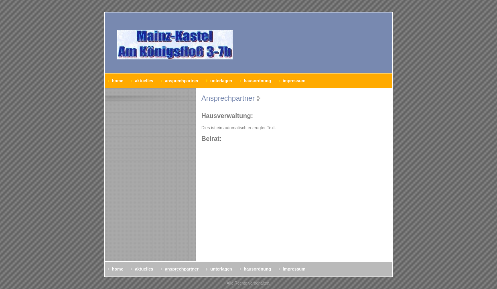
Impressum (294, 80)
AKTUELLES (144, 80)
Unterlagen (221, 80)
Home (117, 80)
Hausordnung (257, 80)
